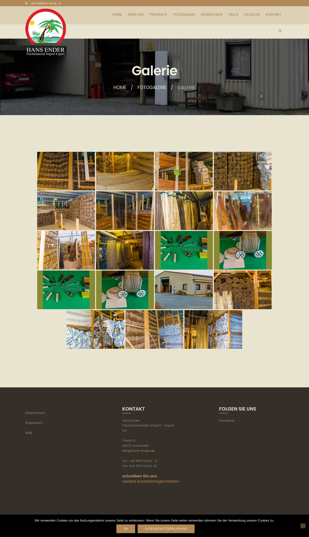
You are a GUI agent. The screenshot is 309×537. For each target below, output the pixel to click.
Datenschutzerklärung (167, 529)
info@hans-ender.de (138, 450)
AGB (28, 433)
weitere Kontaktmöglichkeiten (150, 481)
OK (125, 529)
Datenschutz (35, 413)
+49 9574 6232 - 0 (143, 461)
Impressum (34, 422)
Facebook (226, 420)
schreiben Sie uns (139, 476)
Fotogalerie (152, 87)
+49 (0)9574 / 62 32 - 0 (45, 3)
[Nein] (303, 525)
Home (119, 87)
